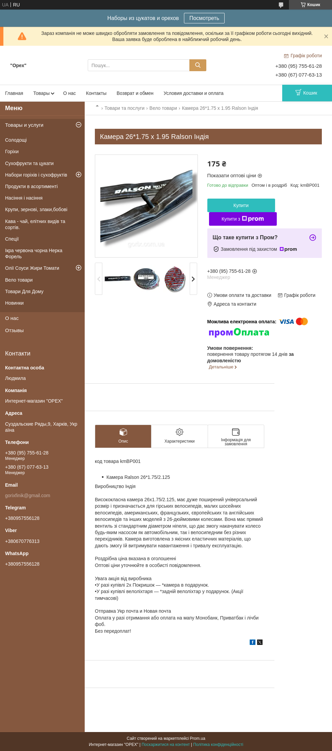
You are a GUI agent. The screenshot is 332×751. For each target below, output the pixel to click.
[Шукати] (197, 65)
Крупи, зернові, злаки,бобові (36, 209)
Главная (14, 93)
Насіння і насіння (24, 198)
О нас (69, 93)
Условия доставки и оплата (194, 93)
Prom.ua (197, 738)
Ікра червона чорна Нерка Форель (33, 253)
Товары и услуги (24, 125)
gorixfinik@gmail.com (27, 495)
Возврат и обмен (135, 93)
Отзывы (14, 330)
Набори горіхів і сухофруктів (36, 175)
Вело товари (163, 108)
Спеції (12, 239)
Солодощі (16, 140)
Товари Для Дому (24, 291)
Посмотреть (204, 18)
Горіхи (12, 151)
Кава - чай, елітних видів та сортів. (35, 224)
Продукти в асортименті (31, 186)
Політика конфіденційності (218, 744)
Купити (241, 205)
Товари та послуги (124, 108)
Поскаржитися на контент (166, 744)
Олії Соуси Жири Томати (32, 268)
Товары (41, 93)
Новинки (14, 303)
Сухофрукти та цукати (29, 163)
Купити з (243, 219)
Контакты (96, 93)
